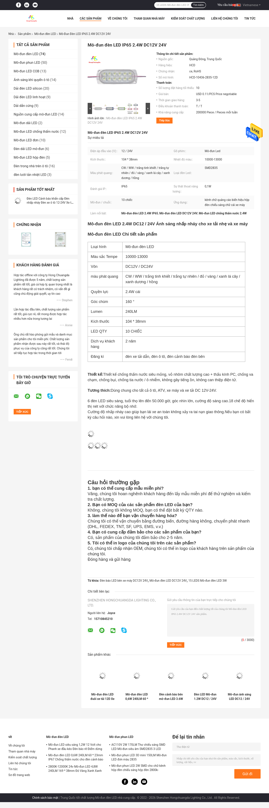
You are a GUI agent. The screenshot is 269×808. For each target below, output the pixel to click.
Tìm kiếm (198, 5)
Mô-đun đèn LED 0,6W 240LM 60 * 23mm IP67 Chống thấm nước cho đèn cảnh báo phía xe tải (136, 697)
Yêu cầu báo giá (228, 5)
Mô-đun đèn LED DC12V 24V (168, 580)
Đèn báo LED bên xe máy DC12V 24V (124, 580)
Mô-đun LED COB (26, 71)
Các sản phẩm (90, 18)
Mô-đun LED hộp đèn (29, 157)
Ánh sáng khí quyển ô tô (31, 80)
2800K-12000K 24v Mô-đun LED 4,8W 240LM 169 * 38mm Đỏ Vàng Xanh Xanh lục (75, 769)
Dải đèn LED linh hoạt (29, 97)
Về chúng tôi (117, 18)
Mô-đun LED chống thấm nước (36, 132)
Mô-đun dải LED (25, 123)
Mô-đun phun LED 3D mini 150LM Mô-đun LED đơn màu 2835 (139, 757)
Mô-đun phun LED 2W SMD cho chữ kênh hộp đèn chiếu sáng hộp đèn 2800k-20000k (138, 768)
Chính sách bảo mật (45, 797)
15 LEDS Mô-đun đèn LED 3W (207, 580)
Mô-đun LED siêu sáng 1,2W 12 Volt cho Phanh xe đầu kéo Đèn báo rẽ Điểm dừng (75, 747)
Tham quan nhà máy (149, 18)
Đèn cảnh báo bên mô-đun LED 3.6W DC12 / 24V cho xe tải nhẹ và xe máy (171, 697)
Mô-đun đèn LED (45, 34)
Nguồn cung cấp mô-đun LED (35, 114)
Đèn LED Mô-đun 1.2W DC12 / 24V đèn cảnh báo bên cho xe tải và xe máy (205, 697)
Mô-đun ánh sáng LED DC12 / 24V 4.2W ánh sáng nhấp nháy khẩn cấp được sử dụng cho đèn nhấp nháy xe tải (239, 697)
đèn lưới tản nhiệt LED (30, 175)
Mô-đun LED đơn (26, 140)
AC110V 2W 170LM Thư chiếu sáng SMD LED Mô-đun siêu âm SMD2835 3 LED (138, 747)
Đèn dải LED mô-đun (29, 149)
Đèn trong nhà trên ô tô (31, 166)
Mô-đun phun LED (27, 63)
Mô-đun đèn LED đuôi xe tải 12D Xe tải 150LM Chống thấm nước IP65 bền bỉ (102, 697)
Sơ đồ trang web (19, 775)
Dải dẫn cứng (23, 106)
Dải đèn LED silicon (28, 88)
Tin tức (250, 18)
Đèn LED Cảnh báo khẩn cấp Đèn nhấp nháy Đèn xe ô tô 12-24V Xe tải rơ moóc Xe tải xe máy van (50, 202)
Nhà (70, 18)
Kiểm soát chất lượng (188, 18)
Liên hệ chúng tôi (224, 18)
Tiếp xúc (164, 120)
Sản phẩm (24, 34)
